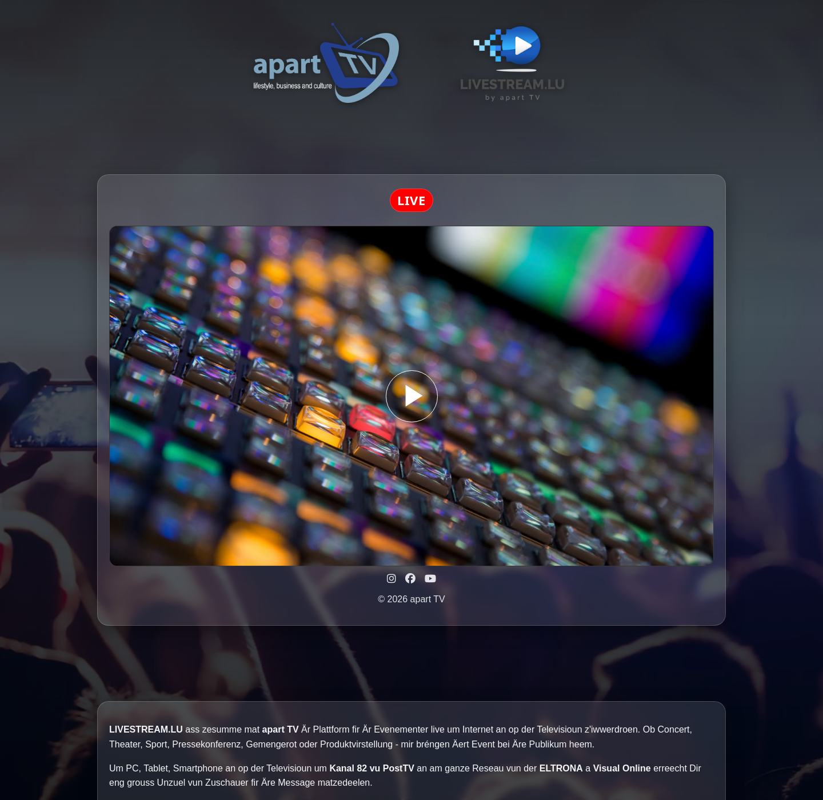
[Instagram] (391, 579)
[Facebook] (410, 579)
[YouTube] (430, 579)
